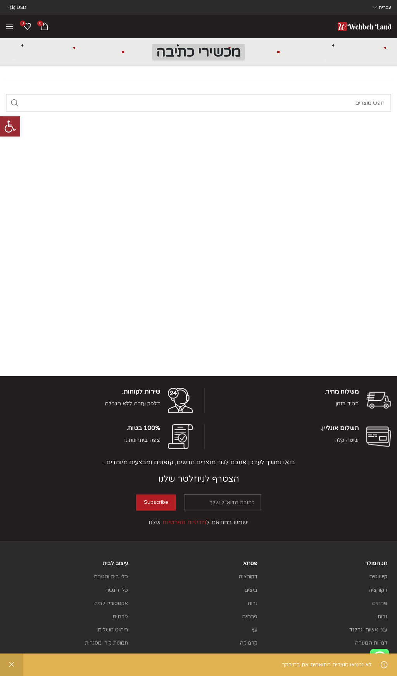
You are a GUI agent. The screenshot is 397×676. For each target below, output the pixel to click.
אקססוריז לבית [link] (111, 603)
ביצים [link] (250, 590)
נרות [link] (382, 616)
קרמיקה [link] (248, 643)
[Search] (198, 103)
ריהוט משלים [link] (113, 629)
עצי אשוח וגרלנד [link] (368, 629)
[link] (10, 126)
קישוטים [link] (378, 576)
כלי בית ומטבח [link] (111, 576)
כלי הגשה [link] (116, 590)
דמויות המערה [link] (371, 643)
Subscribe (156, 502)
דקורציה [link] (377, 590)
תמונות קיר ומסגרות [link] (106, 643)
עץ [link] (254, 629)
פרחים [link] (379, 603)
